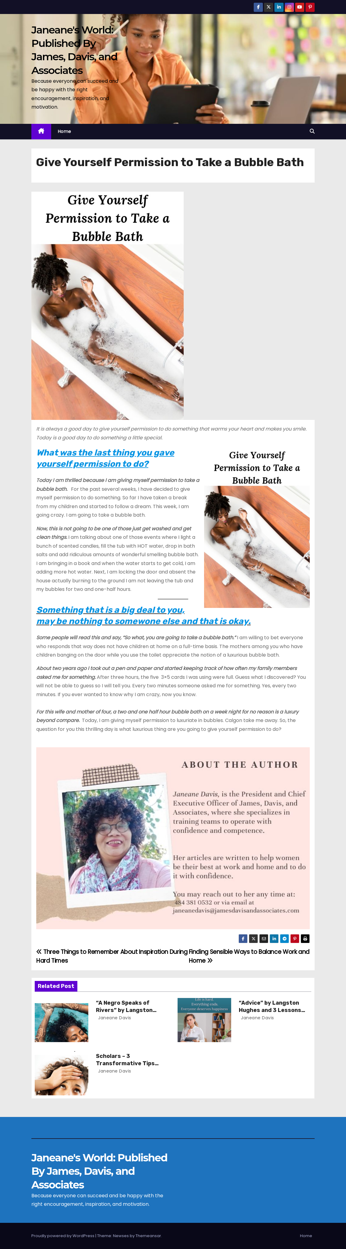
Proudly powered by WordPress (63, 1236)
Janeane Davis (114, 1018)
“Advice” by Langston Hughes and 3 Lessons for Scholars (270, 1010)
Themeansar (148, 1236)
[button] (312, 131)
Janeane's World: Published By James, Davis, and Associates (99, 1171)
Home (64, 131)
